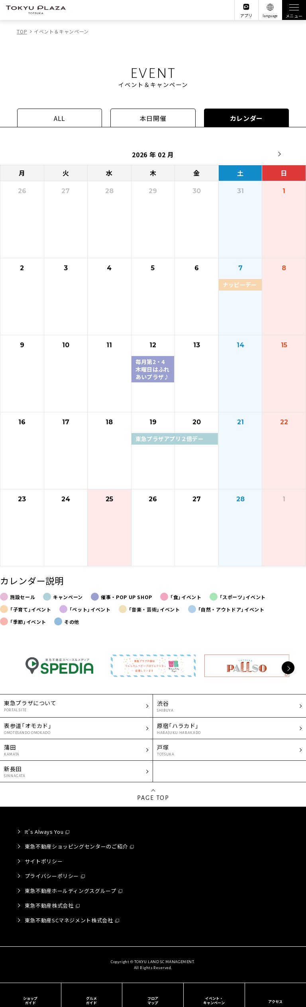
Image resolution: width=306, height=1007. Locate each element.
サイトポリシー (44, 861)
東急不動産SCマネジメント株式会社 (69, 920)
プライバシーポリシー (52, 876)
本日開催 (153, 118)
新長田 (76, 772)
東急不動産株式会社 (49, 905)
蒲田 (76, 750)
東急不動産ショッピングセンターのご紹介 (76, 846)
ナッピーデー (240, 285)
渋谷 (229, 706)
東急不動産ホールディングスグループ (70, 890)
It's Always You (44, 831)
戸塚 (229, 750)
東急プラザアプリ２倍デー (169, 439)
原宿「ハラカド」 (229, 729)
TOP (22, 31)
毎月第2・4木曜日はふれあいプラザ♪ (152, 369)
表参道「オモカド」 (76, 729)
